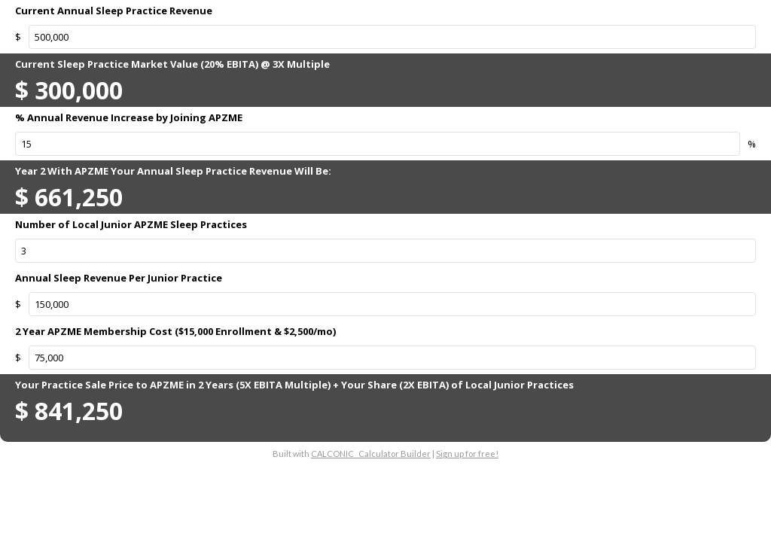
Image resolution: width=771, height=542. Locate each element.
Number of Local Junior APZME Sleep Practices (131, 224)
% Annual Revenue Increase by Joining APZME (128, 117)
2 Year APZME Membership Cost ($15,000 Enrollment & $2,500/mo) (175, 331)
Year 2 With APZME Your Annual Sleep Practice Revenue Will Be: (173, 171)
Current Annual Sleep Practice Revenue (113, 10)
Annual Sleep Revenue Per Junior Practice (118, 278)
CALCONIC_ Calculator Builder (371, 453)
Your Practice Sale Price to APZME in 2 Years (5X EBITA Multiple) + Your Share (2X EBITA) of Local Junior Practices (294, 384)
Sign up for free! (467, 453)
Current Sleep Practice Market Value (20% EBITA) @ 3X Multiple (172, 64)
